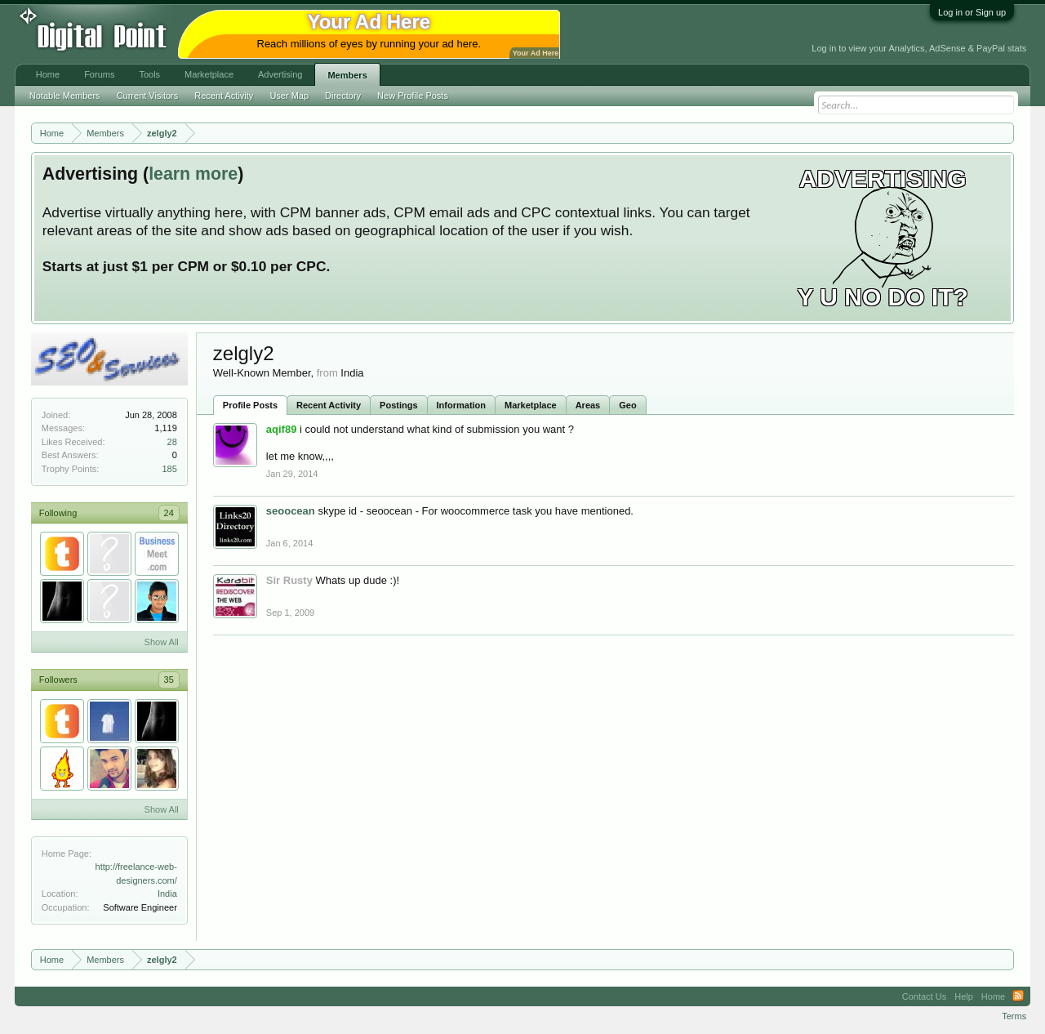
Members (347, 75)
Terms (1014, 1016)
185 (169, 469)
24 (169, 513)
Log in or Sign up (972, 12)
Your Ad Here (535, 53)
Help (963, 996)
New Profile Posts (412, 95)
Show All (162, 642)
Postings (398, 405)
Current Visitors (148, 95)
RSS (1018, 996)
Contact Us (924, 996)
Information (462, 405)
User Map (289, 95)
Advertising (280, 74)
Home (48, 74)
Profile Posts (250, 405)
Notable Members (64, 95)
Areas (588, 405)
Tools (149, 74)
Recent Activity (328, 405)
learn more (193, 174)
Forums (99, 74)
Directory (343, 95)
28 (172, 442)
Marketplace (531, 405)
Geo (627, 405)
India (167, 893)
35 (169, 679)
